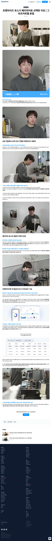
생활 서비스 (27, 455)
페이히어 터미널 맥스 (4, 495)
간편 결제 (2, 487)
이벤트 (2, 507)
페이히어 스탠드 (3, 497)
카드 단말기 (45, 1)
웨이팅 (27, 480)
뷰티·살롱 (27, 449)
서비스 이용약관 (28, 523)
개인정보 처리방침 (28, 521)
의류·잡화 (2, 461)
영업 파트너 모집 (3, 483)
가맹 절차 (27, 500)
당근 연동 (27, 485)
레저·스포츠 (27, 453)
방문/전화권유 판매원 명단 (29, 524)
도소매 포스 (2, 470)
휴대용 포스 (2, 473)
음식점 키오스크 (28, 469)
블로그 (2, 506)
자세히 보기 (26, 414)
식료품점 (2, 459)
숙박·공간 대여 (28, 454)
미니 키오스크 (28, 471)
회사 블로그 (27, 515)
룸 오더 (2, 479)
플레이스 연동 (28, 484)
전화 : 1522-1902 (28, 505)
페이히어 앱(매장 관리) (29, 493)
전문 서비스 (27, 457)
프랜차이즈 (27, 463)
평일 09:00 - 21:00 (28, 507)
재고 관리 (27, 479)
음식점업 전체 (3, 449)
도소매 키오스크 (28, 470)
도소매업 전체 (3, 457)
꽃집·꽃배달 (2, 463)
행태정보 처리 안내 (28, 522)
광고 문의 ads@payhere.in (4, 522)
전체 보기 (2, 501)
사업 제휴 (2, 523)
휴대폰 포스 (2, 471)
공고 (26, 517)
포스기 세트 (2, 499)
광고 (1, 512)
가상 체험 (2, 480)
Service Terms (27, 526)
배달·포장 (2, 453)
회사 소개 (27, 513)
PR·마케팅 (2, 524)
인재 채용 (27, 514)
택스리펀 (27, 483)
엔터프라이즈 (28, 461)
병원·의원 (27, 451)
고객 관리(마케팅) (28, 477)
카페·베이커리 (3, 450)
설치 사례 (2, 481)
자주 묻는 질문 (28, 501)
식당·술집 (2, 451)
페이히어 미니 (3, 496)
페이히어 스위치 (28, 491)
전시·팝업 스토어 (28, 464)
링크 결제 (2, 489)
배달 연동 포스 (3, 469)
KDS (26, 481)
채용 (1, 521)
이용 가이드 (27, 503)
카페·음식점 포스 (3, 467)
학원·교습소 (27, 450)
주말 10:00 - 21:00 (28, 508)
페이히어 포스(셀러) (28, 490)
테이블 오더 (39, 1)
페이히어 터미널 (3, 493)
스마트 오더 (27, 473)
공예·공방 (2, 460)
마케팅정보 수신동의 (28, 525)
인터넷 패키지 (3, 500)
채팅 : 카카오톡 (28, 504)
